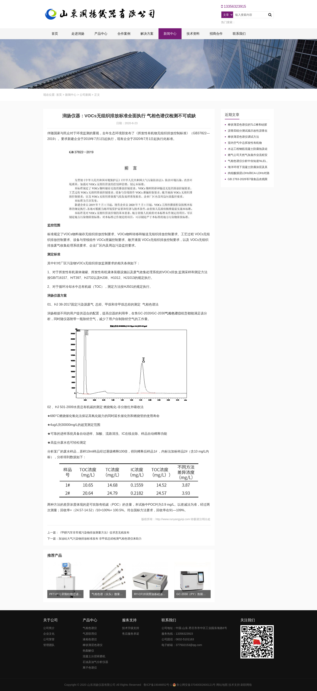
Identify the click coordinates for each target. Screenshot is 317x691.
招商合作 (216, 33)
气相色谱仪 (173, 313)
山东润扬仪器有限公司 (101, 684)
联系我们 (239, 33)
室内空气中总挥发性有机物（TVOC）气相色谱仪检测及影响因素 (247, 143)
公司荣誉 (49, 639)
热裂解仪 (88, 650)
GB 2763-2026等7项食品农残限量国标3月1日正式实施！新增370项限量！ (247, 179)
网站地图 (222, 684)
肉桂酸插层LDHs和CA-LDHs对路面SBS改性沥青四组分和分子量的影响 (247, 173)
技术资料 (193, 33)
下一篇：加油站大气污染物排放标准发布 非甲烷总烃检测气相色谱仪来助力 (94, 538)
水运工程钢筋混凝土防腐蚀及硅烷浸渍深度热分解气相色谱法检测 (246, 149)
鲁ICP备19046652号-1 (158, 684)
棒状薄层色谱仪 (92, 645)
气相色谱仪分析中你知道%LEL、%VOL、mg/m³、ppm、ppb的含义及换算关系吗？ (247, 161)
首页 (55, 33)
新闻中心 (170, 33)
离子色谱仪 (90, 667)
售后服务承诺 (130, 633)
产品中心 (100, 33)
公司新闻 (85, 94)
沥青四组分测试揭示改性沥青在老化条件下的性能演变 (246, 131)
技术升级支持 (130, 628)
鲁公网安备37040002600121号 (196, 684)
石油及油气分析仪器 (95, 662)
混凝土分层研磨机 (94, 656)
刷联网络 (246, 684)
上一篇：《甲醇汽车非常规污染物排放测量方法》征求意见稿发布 (88, 532)
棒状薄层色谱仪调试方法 (243, 136)
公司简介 (49, 628)
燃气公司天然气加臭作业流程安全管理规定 (246, 155)
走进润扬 (77, 33)
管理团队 (49, 645)
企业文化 (49, 633)
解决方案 (147, 33)
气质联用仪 (90, 633)
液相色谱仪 (90, 639)
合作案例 (123, 33)
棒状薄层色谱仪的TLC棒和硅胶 (247, 124)
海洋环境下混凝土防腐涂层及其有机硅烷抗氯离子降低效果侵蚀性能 (246, 167)
